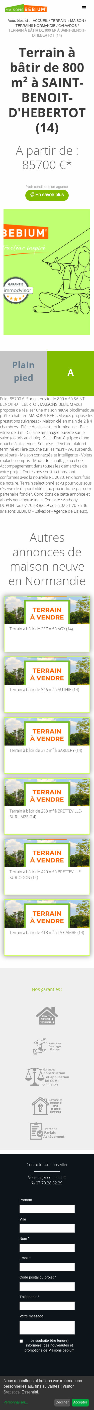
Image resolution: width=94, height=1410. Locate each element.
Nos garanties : (47, 989)
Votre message (31, 1316)
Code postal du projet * (38, 1277)
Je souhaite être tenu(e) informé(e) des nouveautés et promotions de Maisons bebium (49, 1345)
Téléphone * (29, 1297)
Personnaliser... (16, 1402)
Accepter (80, 1402)
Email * (25, 1258)
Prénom (26, 1200)
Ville (23, 1219)
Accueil (40, 21)
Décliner (62, 1402)
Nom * (24, 1239)
